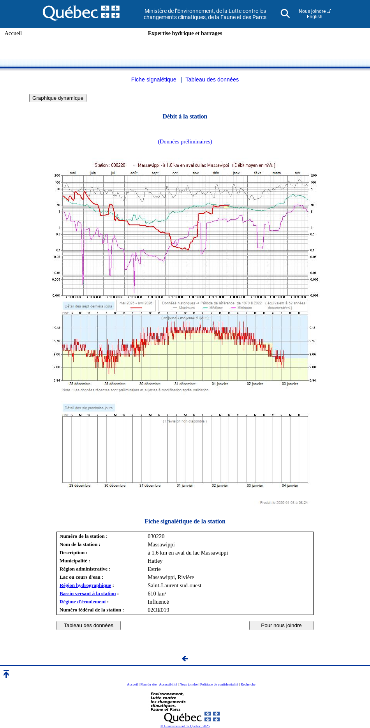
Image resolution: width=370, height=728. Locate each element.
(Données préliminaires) (185, 141)
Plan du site (148, 684)
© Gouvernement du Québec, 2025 (185, 726)
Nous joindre (312, 11)
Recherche (248, 684)
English (314, 16)
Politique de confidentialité (219, 684)
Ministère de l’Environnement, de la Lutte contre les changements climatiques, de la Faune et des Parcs (205, 14)
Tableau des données (212, 79)
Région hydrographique (85, 585)
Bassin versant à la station (88, 593)
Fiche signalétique (153, 79)
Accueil (13, 33)
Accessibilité (168, 684)
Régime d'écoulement (83, 601)
